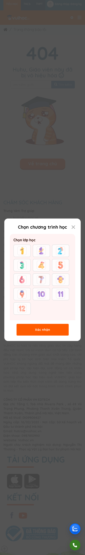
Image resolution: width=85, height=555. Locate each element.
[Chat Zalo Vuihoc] (75, 528)
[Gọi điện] (75, 545)
